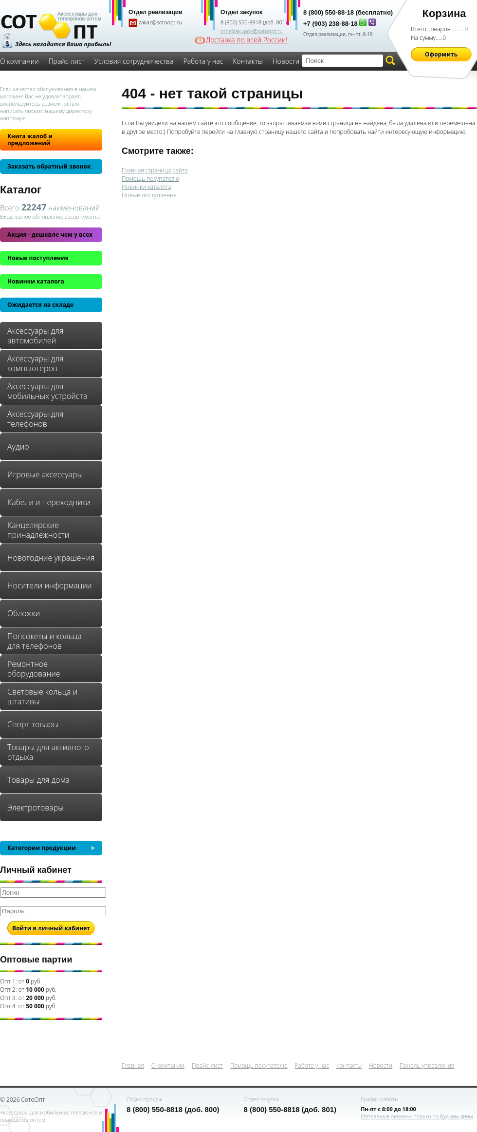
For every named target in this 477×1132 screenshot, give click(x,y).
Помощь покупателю (150, 178)
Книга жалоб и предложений (30, 139)
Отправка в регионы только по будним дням (417, 1116)
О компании (19, 61)
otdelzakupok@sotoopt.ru (251, 31)
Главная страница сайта (155, 170)
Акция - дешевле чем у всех (49, 234)
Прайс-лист (67, 61)
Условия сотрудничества (134, 61)
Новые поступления (38, 258)
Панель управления (427, 1065)
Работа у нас (203, 61)
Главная (133, 1065)
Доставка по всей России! (247, 40)
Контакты (247, 61)
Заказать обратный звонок (49, 166)
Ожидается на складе (40, 305)
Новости (286, 61)
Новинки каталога (35, 281)
